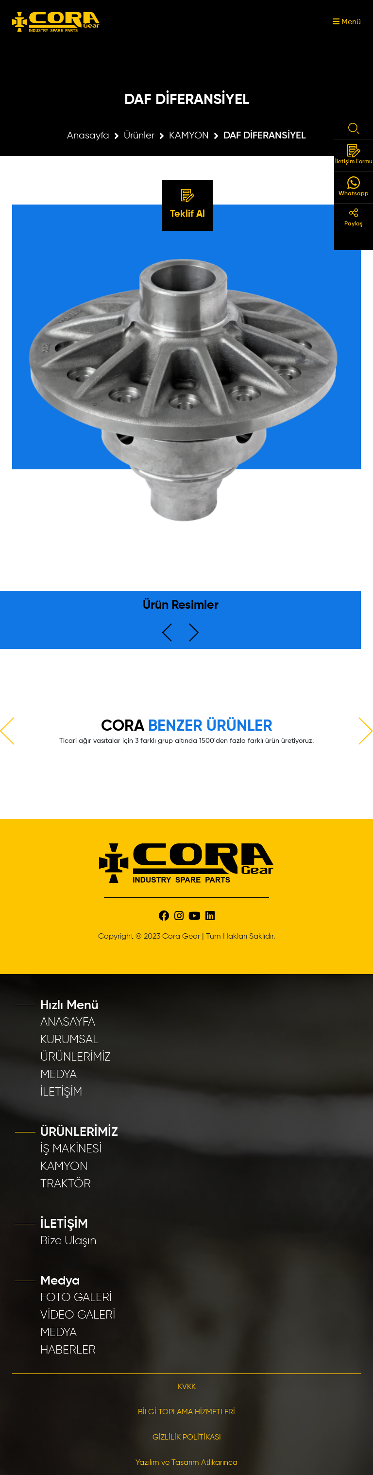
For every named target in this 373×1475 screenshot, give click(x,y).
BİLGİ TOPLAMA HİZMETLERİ (186, 1412)
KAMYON (189, 136)
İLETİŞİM (61, 1092)
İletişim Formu (354, 154)
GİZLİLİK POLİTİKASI (187, 1437)
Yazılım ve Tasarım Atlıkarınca (186, 1463)
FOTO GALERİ (76, 1297)
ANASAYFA (67, 1022)
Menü (347, 22)
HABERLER (68, 1350)
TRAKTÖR (65, 1184)
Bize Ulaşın (68, 1241)
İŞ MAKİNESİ (71, 1149)
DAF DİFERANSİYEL (264, 136)
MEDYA (58, 1075)
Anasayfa (88, 136)
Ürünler (139, 136)
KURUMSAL (69, 1040)
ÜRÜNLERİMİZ (75, 1057)
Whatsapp (354, 186)
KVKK (187, 1387)
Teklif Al (187, 204)
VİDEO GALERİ (77, 1315)
